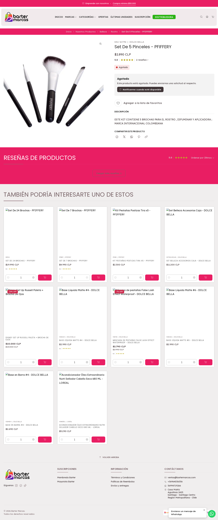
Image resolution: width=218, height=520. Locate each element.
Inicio (69, 32)
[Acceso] (207, 17)
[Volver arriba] (109, 457)
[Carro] (213, 17)
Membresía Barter (66, 477)
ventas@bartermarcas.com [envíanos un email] (180, 477)
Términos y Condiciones (123, 477)
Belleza (103, 32)
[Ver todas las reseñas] (142, 60)
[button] (87, 17)
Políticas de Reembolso (123, 481)
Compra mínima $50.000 (124, 3)
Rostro (114, 32)
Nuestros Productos (86, 32)
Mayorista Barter (65, 481)
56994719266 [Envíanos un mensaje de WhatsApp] (172, 485)
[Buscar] (201, 17)
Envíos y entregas (120, 485)
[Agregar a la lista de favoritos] (138, 103)
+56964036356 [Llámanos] (173, 481)
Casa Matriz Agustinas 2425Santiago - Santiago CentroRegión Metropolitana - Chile (180, 493)
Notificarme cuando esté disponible (140, 89)
